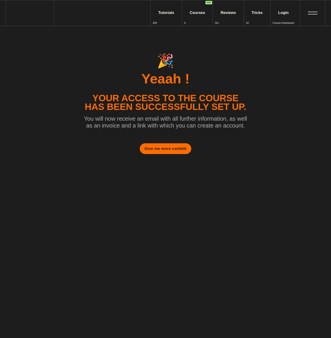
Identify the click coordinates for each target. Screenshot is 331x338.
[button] (312, 13)
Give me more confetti (165, 148)
